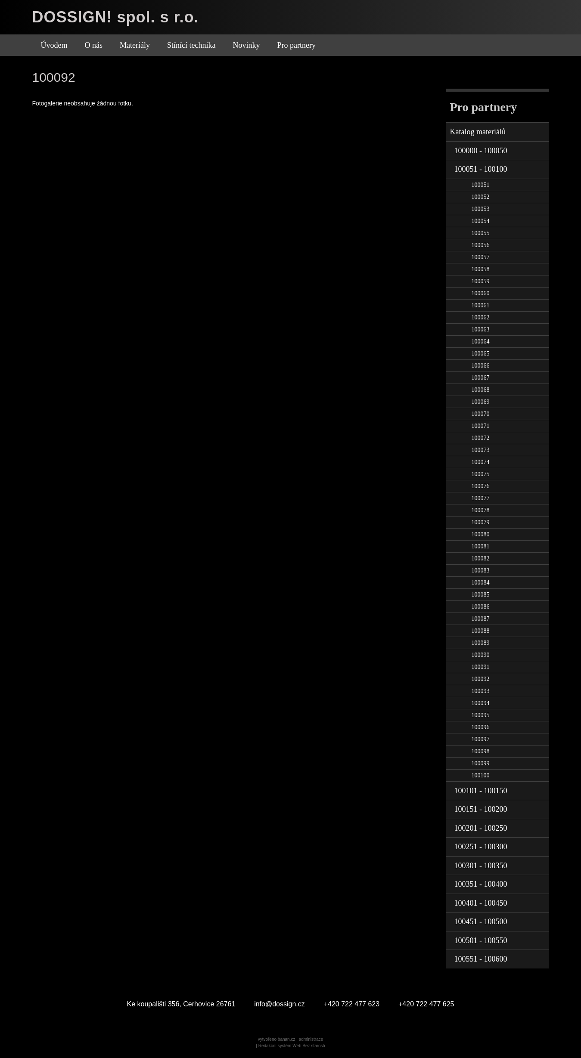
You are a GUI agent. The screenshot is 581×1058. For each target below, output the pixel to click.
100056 (481, 245)
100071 (481, 426)
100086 (481, 606)
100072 (481, 438)
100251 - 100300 (480, 846)
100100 (481, 775)
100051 (481, 185)
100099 (481, 763)
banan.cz (286, 1039)
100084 (481, 582)
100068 (481, 390)
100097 (481, 739)
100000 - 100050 (480, 150)
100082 (481, 558)
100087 (481, 619)
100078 (481, 510)
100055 (481, 233)
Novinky (246, 45)
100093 (481, 691)
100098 (481, 751)
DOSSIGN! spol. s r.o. (115, 17)
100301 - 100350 (480, 865)
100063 (481, 329)
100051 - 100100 (480, 169)
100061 (481, 305)
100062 (481, 317)
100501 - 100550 (480, 940)
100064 (481, 341)
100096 (481, 727)
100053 (481, 209)
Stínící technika (191, 45)
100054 (481, 221)
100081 (481, 546)
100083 (481, 570)
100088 (481, 631)
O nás (94, 45)
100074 (481, 462)
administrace (311, 1039)
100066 (481, 365)
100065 (481, 353)
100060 (481, 293)
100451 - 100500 (480, 921)
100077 (481, 498)
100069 (481, 402)
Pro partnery (296, 45)
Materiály (135, 45)
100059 (481, 281)
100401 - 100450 (480, 903)
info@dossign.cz (279, 1004)
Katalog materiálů (478, 131)
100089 (481, 643)
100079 (481, 522)
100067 (481, 377)
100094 (481, 703)
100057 (481, 257)
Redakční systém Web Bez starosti (291, 1045)
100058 (481, 269)
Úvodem (54, 45)
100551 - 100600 (480, 959)
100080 (481, 534)
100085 (481, 594)
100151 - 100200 (480, 809)
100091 (481, 667)
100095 (481, 715)
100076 (481, 486)
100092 (481, 679)
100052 (481, 197)
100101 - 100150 (480, 790)
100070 (481, 414)
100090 (481, 655)
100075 (481, 474)
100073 (481, 450)
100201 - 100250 (480, 828)
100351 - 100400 (480, 884)
